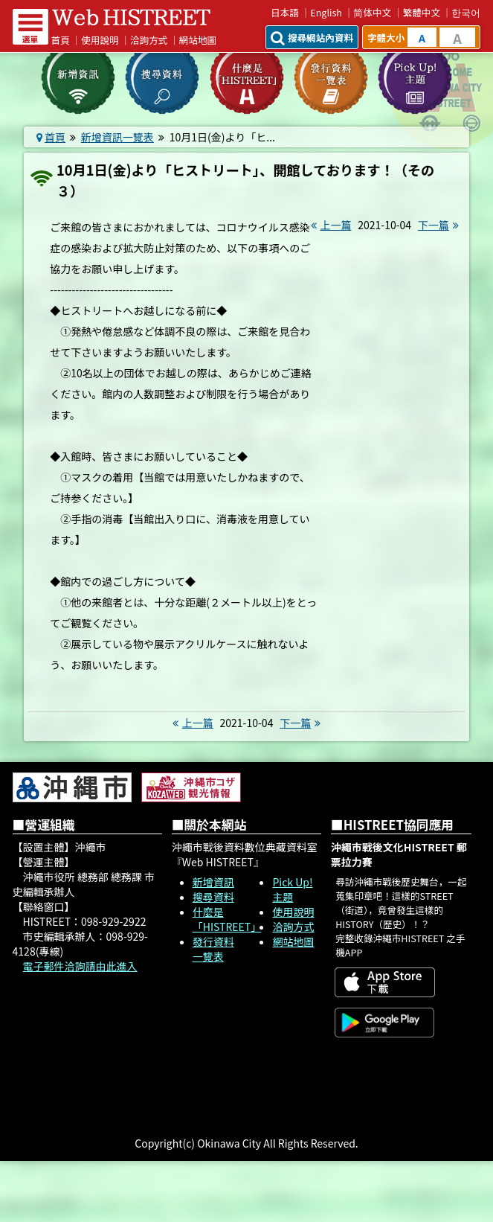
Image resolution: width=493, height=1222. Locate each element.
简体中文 (372, 12)
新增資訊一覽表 (117, 136)
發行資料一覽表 (213, 949)
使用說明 (99, 40)
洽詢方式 (148, 40)
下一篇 (440, 224)
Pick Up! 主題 (292, 889)
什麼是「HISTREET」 (227, 919)
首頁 (60, 40)
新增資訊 (213, 881)
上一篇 (329, 224)
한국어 (465, 12)
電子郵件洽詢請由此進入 (80, 966)
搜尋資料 (213, 896)
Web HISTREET (131, 17)
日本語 (285, 12)
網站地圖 (197, 40)
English (326, 12)
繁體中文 (421, 12)
